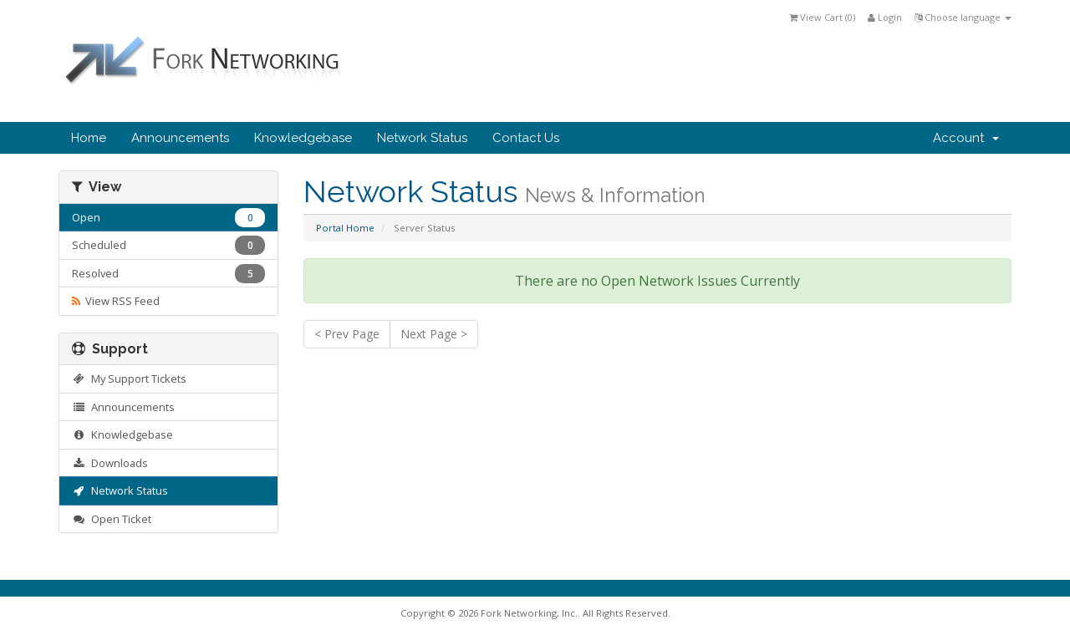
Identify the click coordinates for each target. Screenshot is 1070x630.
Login (885, 17)
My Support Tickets (129, 378)
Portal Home (345, 227)
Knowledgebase (303, 137)
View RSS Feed (116, 300)
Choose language (963, 17)
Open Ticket (111, 518)
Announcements (180, 137)
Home (88, 137)
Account (966, 137)
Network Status (422, 137)
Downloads (110, 462)
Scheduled (168, 245)
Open (168, 217)
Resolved (168, 273)
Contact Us (525, 137)
